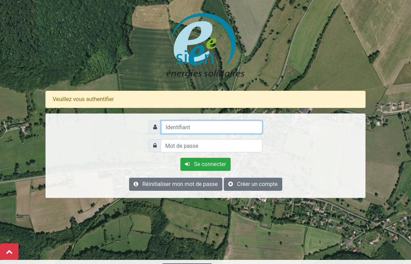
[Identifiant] (211, 127)
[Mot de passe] (211, 145)
